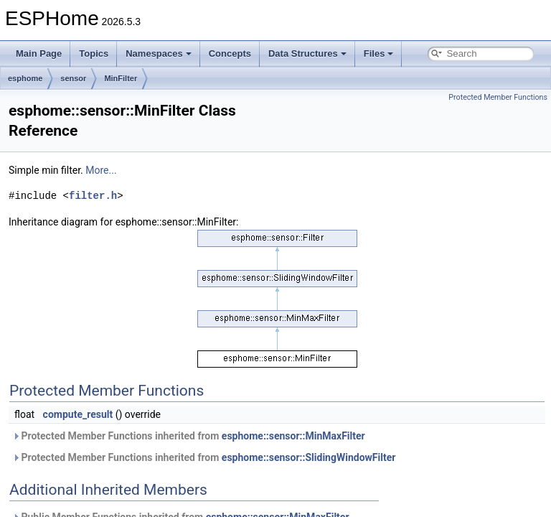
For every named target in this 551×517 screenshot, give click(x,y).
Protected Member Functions (497, 97)
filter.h (93, 195)
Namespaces (159, 53)
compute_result (78, 414)
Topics (93, 53)
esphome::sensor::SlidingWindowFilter (309, 457)
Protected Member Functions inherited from (188, 436)
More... (100, 170)
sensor (73, 78)
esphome (25, 78)
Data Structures (307, 53)
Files (379, 53)
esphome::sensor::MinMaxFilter (293, 436)
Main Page (39, 53)
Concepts (230, 53)
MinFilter (120, 78)
